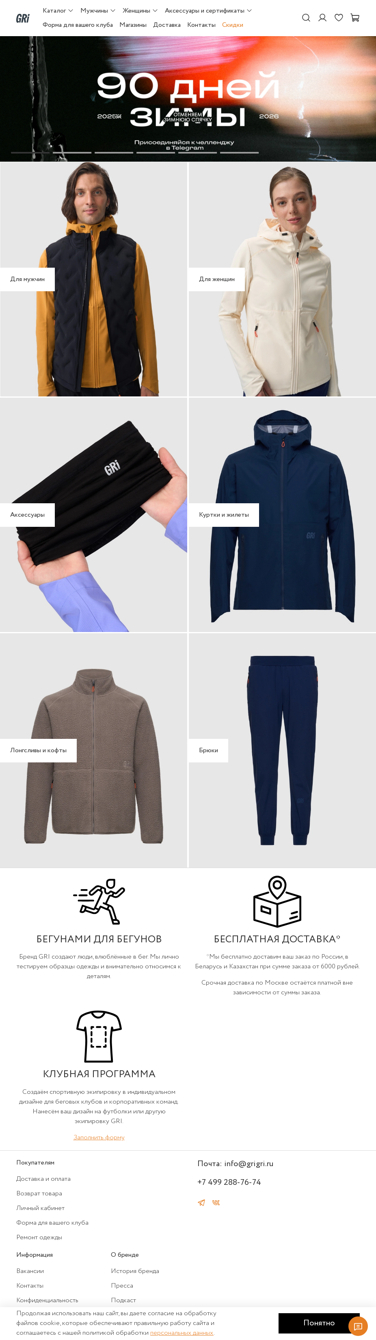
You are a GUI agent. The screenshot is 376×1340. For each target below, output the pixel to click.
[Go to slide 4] (155, 153)
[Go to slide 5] (197, 153)
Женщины (140, 10)
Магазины (133, 25)
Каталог (58, 10)
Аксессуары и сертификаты (209, 10)
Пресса (122, 1285)
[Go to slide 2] (72, 153)
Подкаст (123, 1300)
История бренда (135, 1271)
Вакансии (30, 1271)
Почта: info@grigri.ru (235, 1164)
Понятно (319, 1323)
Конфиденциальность (47, 1300)
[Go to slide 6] (239, 153)
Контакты (201, 25)
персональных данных (182, 1333)
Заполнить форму (99, 1137)
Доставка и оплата (43, 1179)
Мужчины (98, 10)
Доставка (167, 25)
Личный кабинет (40, 1208)
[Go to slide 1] (30, 153)
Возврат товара (39, 1193)
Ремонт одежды (39, 1237)
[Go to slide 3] (114, 153)
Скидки (232, 25)
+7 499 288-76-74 (229, 1182)
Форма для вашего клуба (78, 25)
